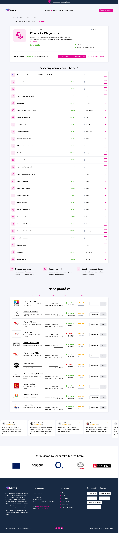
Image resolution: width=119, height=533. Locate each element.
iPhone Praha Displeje (95, 502)
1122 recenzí (81, 304)
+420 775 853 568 (53, 324)
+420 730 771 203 (53, 303)
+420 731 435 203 (53, 334)
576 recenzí (80, 377)
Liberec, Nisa (28, 404)
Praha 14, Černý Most (31, 352)
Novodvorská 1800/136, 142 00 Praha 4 (33, 344)
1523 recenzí (81, 366)
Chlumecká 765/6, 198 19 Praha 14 (32, 355)
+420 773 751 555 (53, 396)
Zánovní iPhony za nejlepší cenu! (61, 2)
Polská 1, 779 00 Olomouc (29, 396)
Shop (59, 11)
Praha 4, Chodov (29, 321)
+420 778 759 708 (58, 305)
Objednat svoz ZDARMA (96, 56)
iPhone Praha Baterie (94, 506)
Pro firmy (63, 495)
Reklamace (64, 498)
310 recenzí (80, 346)
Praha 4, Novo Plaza (31, 342)
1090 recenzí (81, 387)
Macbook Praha (104, 497)
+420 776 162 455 (53, 313)
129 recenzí (80, 356)
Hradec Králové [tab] (60, 294)
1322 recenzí (81, 325)
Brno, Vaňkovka (29, 363)
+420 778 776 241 (58, 336)
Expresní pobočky (105, 493)
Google (32, 271)
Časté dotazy (64, 501)
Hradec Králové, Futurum (33, 373)
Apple (20, 17)
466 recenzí (80, 408)
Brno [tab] (50, 294)
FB (28, 271)
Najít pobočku (62, 56)
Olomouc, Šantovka (30, 394)
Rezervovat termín (78, 56)
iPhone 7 (35, 17)
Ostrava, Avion (29, 384)
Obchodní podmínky (66, 507)
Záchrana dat (72, 11)
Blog (64, 11)
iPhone (27, 17)
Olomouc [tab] (80, 294)
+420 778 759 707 (58, 367)
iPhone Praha (92, 497)
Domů (14, 17)
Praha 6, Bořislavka (30, 311)
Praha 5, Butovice (30, 301)
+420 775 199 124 (53, 344)
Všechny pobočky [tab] (31, 294)
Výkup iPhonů (64, 504)
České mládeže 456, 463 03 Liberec (32, 407)
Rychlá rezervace (105, 10)
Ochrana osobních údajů (106, 528)
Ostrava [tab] (71, 294)
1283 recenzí (81, 335)
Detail (103, 303)
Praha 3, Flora (28, 332)
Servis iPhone (92, 493)
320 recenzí (80, 315)
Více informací (33, 41)
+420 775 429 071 (53, 407)
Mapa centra (94, 303)
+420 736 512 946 (53, 386)
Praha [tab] (42, 294)
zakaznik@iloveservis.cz (42, 505)
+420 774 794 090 (53, 355)
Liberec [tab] (90, 294)
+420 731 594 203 (53, 365)
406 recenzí (80, 398)
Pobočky (46, 11)
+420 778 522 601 (53, 375)
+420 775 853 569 (58, 326)
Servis (54, 11)
